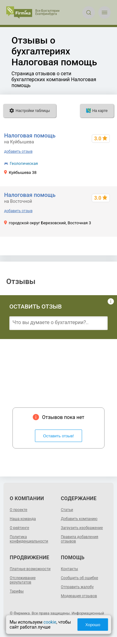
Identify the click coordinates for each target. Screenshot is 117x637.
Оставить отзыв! (58, 436)
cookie (49, 622)
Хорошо (92, 624)
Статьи (67, 510)
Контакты (69, 569)
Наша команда (23, 519)
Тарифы (17, 591)
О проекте (18, 510)
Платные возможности (30, 569)
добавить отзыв (18, 151)
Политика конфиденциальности (29, 539)
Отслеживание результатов (23, 580)
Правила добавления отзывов (79, 539)
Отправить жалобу (77, 587)
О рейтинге (19, 528)
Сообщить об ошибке (79, 578)
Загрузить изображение (82, 528)
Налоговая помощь (30, 135)
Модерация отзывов (79, 596)
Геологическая (24, 163)
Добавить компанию (79, 519)
